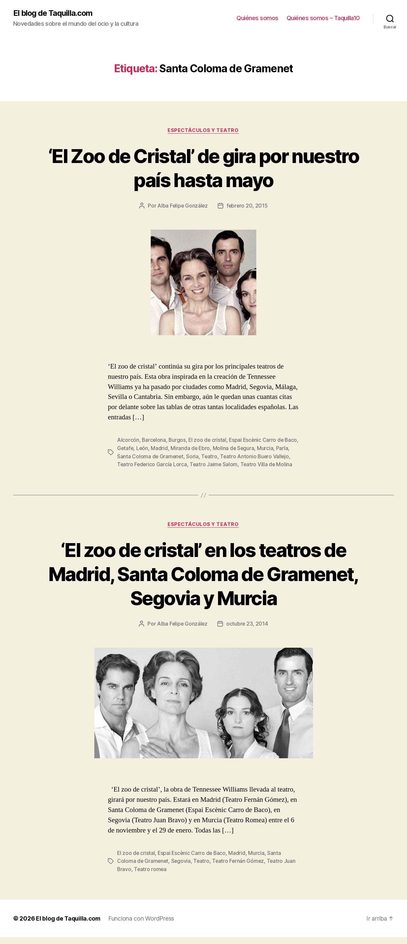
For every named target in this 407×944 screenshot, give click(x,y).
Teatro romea (151, 876)
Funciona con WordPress (143, 925)
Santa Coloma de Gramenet (165, 456)
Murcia (282, 448)
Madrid (175, 448)
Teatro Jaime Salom (234, 464)
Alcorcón (128, 440)
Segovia (182, 868)
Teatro (225, 456)
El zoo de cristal (208, 440)
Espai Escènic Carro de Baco (193, 860)
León (158, 448)
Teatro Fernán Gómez (240, 868)
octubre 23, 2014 (248, 631)
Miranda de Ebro (207, 448)
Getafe (140, 448)
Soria (208, 456)
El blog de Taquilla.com (53, 13)
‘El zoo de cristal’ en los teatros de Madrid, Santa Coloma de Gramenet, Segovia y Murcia (203, 581)
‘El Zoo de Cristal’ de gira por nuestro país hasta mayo (203, 168)
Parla (123, 456)
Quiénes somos (257, 18)
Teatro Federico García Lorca (171, 464)
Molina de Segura (251, 448)
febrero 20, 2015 (247, 206)
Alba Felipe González (182, 206)
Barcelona (154, 440)
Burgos (177, 440)
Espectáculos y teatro (203, 131)
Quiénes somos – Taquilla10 (323, 18)
